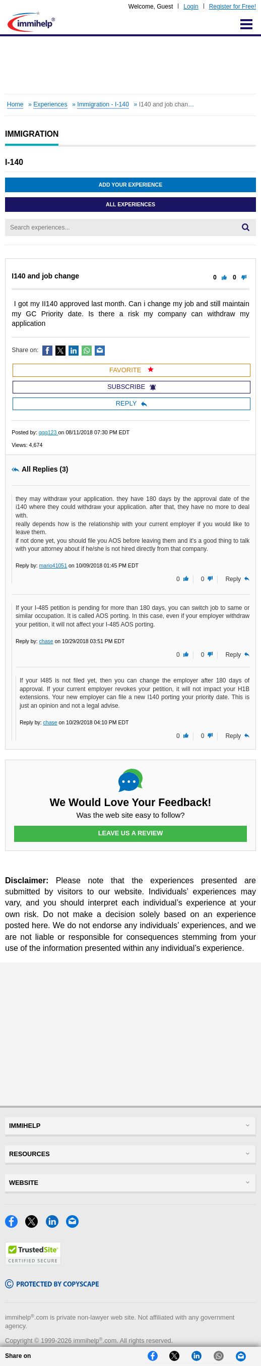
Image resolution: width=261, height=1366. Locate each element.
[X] (35, 1225)
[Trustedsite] (33, 1262)
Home (15, 104)
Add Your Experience (130, 185)
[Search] (245, 227)
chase (46, 641)
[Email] (75, 1225)
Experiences (50, 104)
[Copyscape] (52, 1285)
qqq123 (48, 432)
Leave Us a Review (130, 833)
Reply (132, 403)
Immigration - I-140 (103, 104)
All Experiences (130, 204)
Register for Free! (232, 6)
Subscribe (131, 386)
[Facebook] (15, 1225)
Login (190, 6)
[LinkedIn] (56, 1225)
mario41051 (53, 565)
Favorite (131, 370)
